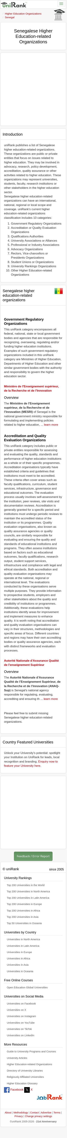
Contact (34, 1112)
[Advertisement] (32, 89)
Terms (56, 1112)
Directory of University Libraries (25, 1070)
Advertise (46, 1112)
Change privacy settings (38, 1116)
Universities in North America (23, 939)
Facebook (13, 1089)
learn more (51, 424)
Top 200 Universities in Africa (23, 910)
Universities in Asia (18, 964)
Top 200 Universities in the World (26, 885)
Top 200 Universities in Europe (24, 904)
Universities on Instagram (21, 1016)
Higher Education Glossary (22, 1083)
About (8, 1112)
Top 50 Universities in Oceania (24, 923)
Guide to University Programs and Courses (31, 1051)
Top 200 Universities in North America (28, 891)
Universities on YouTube (21, 1022)
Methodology (20, 1112)
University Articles (17, 1058)
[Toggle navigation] (61, 4)
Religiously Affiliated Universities (25, 1077)
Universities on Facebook (21, 1003)
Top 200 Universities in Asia (22, 917)
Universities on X (16, 1010)
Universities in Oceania (20, 971)
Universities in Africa (18, 958)
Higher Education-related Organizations (29, 1064)
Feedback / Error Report (33, 856)
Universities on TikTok (19, 1029)
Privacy (18, 1116)
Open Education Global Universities (27, 987)
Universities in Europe (19, 952)
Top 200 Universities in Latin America (28, 897)
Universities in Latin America (23, 945)
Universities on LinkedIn (20, 1035)
